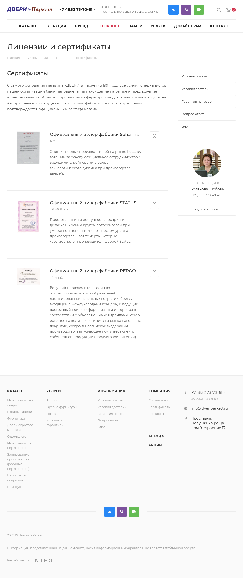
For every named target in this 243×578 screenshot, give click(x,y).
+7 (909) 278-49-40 (206, 195)
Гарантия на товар (113, 413)
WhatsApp (199, 10)
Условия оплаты (110, 400)
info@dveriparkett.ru (209, 408)
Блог (101, 427)
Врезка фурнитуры (62, 407)
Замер (52, 400)
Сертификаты (159, 407)
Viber (186, 10)
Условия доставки (112, 407)
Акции (155, 445)
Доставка (54, 413)
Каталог (15, 391)
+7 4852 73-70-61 (75, 9)
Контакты (156, 413)
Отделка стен (17, 436)
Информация (112, 391)
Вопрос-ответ (109, 420)
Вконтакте (173, 10)
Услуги (54, 391)
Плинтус (14, 487)
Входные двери (19, 412)
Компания (160, 391)
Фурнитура (16, 418)
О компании (158, 400)
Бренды (157, 436)
